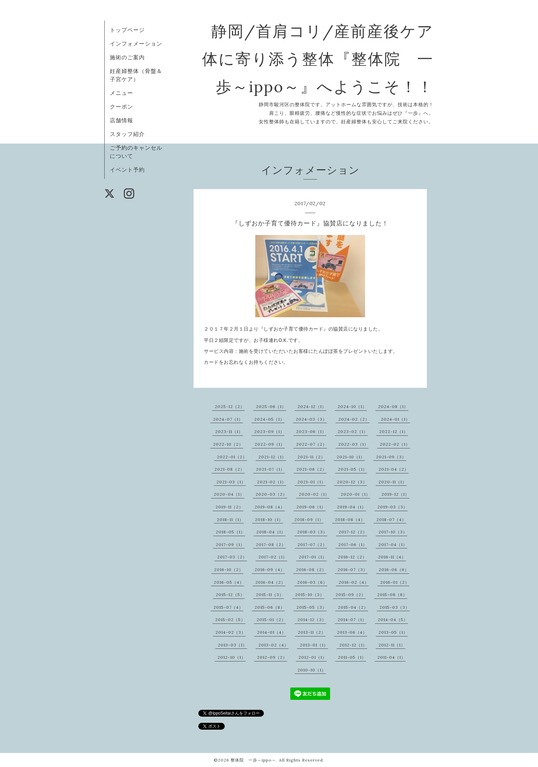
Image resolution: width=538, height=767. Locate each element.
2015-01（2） (271, 619)
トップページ (127, 29)
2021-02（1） (271, 481)
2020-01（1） (355, 494)
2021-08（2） (229, 469)
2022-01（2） (232, 456)
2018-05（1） (230, 531)
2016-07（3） (352, 569)
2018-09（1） (309, 519)
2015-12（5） (230, 594)
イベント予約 (127, 169)
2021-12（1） (272, 456)
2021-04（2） (393, 469)
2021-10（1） (351, 456)
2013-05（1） (393, 632)
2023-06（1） (311, 431)
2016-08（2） (311, 569)
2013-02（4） (273, 644)
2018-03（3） (312, 531)
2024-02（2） (354, 419)
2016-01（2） (394, 582)
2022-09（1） (270, 444)
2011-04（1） (391, 657)
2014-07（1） (352, 619)
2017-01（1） (313, 556)
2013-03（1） (232, 644)
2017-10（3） (392, 531)
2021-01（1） (311, 481)
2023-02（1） (353, 431)
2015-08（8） (392, 594)
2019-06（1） (311, 506)
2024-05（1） (269, 419)
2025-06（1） (271, 406)
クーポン (121, 106)
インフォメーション (136, 43)
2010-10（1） (311, 669)
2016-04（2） (270, 582)
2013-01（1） (314, 644)
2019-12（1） (395, 494)
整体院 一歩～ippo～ (253, 760)
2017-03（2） (232, 556)
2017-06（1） (352, 544)
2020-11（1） (392, 481)
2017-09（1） (230, 544)
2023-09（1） (269, 431)
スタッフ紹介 (127, 134)
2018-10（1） (269, 519)
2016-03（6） (312, 582)
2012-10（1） (232, 657)
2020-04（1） (229, 494)
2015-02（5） (230, 619)
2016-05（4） (229, 582)
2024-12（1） (311, 406)
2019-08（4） (270, 506)
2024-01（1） (395, 419)
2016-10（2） (228, 569)
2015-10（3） (309, 594)
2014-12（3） (311, 619)
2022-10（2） (228, 444)
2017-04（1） (392, 544)
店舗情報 (121, 120)
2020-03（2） (271, 494)
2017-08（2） (271, 544)
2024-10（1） (352, 406)
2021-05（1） (352, 469)
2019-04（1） (351, 506)
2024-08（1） (393, 406)
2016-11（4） (392, 556)
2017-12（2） (353, 531)
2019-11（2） (229, 506)
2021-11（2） (311, 456)
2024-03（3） (311, 419)
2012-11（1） (391, 644)
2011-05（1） (352, 657)
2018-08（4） (350, 519)
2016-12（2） (352, 556)
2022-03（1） (353, 444)
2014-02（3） (230, 632)
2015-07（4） (228, 607)
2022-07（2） (311, 444)
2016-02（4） (354, 582)
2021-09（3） (391, 456)
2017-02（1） (272, 556)
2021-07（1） (270, 469)
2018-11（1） (230, 519)
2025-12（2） (230, 406)
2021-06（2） (311, 469)
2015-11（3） (270, 594)
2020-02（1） (314, 494)
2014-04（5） (393, 619)
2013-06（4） (352, 632)
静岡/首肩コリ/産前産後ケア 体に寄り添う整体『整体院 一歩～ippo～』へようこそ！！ (334, 58)
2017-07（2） (312, 544)
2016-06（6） (394, 569)
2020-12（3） (352, 481)
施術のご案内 (127, 57)
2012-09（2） (272, 657)
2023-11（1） (229, 431)
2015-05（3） (311, 607)
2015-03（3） (394, 607)
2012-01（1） (313, 657)
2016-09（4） (270, 569)
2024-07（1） (228, 419)
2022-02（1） (395, 444)
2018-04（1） (270, 531)
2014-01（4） (271, 632)
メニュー (121, 92)
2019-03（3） (392, 506)
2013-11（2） (312, 632)
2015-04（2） (353, 607)
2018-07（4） (391, 519)
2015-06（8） (270, 607)
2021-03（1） (231, 481)
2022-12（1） (393, 431)
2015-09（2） (351, 594)
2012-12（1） (353, 644)
